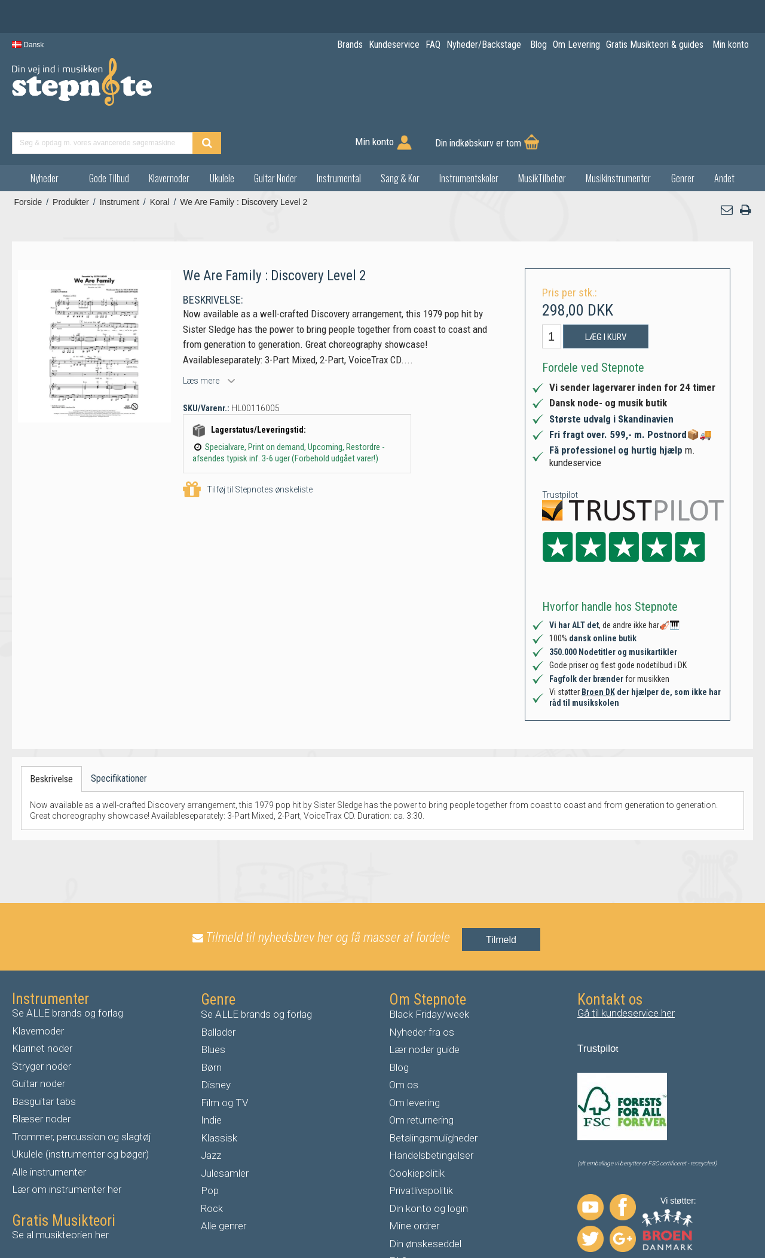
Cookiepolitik (417, 1129)
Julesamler (225, 1129)
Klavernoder (169, 134)
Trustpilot (560, 450)
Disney (216, 1040)
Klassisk (219, 1094)
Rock (212, 1164)
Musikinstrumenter (618, 134)
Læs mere (201, 336)
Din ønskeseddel (425, 1199)
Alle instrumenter (49, 1128)
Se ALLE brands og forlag (67, 969)
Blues (213, 1005)
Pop (210, 1146)
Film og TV (224, 1058)
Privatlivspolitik (421, 1146)
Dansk (28, 45)
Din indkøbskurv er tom (692, 89)
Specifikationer (119, 734)
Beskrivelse (51, 734)
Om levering (414, 1058)
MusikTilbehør (542, 134)
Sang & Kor (400, 134)
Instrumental (339, 134)
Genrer (682, 134)
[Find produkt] (457, 89)
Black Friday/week (429, 970)
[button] (727, 165)
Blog (399, 1023)
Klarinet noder (42, 1004)
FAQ (398, 1217)
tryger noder (45, 1022)
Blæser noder (41, 1075)
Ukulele (222, 134)
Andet (724, 134)
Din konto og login (428, 1164)
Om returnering (421, 1076)
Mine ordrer (414, 1181)
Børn (211, 1023)
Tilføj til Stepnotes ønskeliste (248, 445)
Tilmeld (501, 896)
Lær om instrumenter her (66, 1145)
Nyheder (44, 134)
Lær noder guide (424, 1005)
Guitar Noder (275, 134)
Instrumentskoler (468, 134)
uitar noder (42, 1039)
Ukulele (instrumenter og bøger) (80, 1110)
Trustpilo (596, 1004)
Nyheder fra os (421, 988)
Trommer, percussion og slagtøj (81, 1092)
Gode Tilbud (109, 134)
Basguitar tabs (44, 1057)
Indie (211, 1076)
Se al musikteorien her (60, 1190)
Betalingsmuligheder (433, 1094)
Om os (403, 1040)
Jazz (211, 1111)
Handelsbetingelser (431, 1111)
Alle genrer (223, 1181)
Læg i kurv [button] (605, 292)
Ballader (218, 988)
